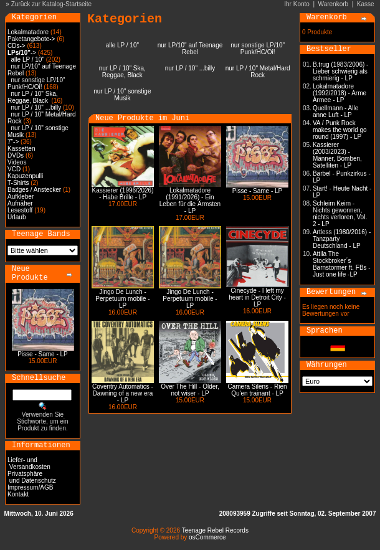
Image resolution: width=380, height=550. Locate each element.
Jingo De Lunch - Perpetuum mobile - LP (122, 298)
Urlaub (16, 217)
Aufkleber (20, 196)
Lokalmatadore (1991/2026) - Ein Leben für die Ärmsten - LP (190, 200)
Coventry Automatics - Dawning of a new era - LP (122, 393)
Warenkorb (333, 4)
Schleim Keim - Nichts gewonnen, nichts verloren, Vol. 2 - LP (340, 213)
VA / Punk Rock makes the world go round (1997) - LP (340, 130)
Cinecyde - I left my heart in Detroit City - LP (257, 297)
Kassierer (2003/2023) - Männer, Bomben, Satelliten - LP (337, 155)
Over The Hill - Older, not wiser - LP (190, 390)
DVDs (15, 155)
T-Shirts (18, 182)
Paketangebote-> (31, 39)
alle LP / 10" (27, 59)
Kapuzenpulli (25, 176)
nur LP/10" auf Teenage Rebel (190, 48)
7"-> (13, 141)
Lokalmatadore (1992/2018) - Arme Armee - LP (339, 93)
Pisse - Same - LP (42, 354)
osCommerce (207, 537)
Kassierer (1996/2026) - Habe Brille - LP (123, 194)
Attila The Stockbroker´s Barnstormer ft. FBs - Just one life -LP (342, 264)
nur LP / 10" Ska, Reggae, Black (32, 97)
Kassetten (21, 148)
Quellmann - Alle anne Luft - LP (335, 111)
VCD (14, 169)
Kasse (365, 4)
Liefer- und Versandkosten (28, 463)
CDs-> (16, 45)
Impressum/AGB (30, 487)
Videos (16, 162)
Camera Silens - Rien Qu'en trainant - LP (257, 390)
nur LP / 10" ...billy (36, 107)
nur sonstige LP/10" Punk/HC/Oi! (36, 83)
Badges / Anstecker (34, 189)
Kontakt (18, 494)
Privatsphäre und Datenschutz (31, 477)
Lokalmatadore (28, 32)
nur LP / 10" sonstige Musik (122, 95)
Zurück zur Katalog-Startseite (51, 4)
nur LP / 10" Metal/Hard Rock (258, 71)
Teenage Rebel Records (215, 530)
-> (21, 52)
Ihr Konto (297, 4)
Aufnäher (20, 203)
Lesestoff (19, 210)
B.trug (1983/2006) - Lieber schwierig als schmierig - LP (341, 71)
